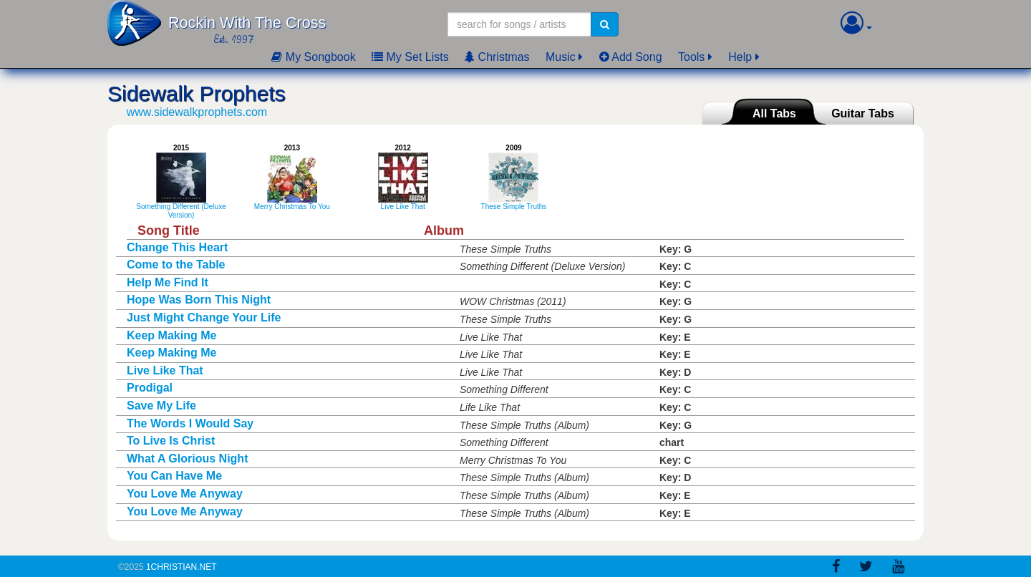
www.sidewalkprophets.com (197, 112)
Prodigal (150, 388)
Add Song (630, 57)
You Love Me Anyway (185, 494)
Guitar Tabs (862, 113)
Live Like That (165, 370)
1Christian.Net (181, 567)
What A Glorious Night (187, 458)
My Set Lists (410, 57)
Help (740, 57)
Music (561, 57)
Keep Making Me (171, 335)
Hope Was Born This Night (199, 300)
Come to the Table (176, 264)
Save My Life (161, 405)
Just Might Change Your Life (204, 317)
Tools (691, 57)
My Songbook (313, 57)
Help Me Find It (167, 282)
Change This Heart (177, 247)
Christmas (497, 57)
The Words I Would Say (190, 423)
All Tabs (774, 113)
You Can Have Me (174, 476)
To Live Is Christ (171, 441)
